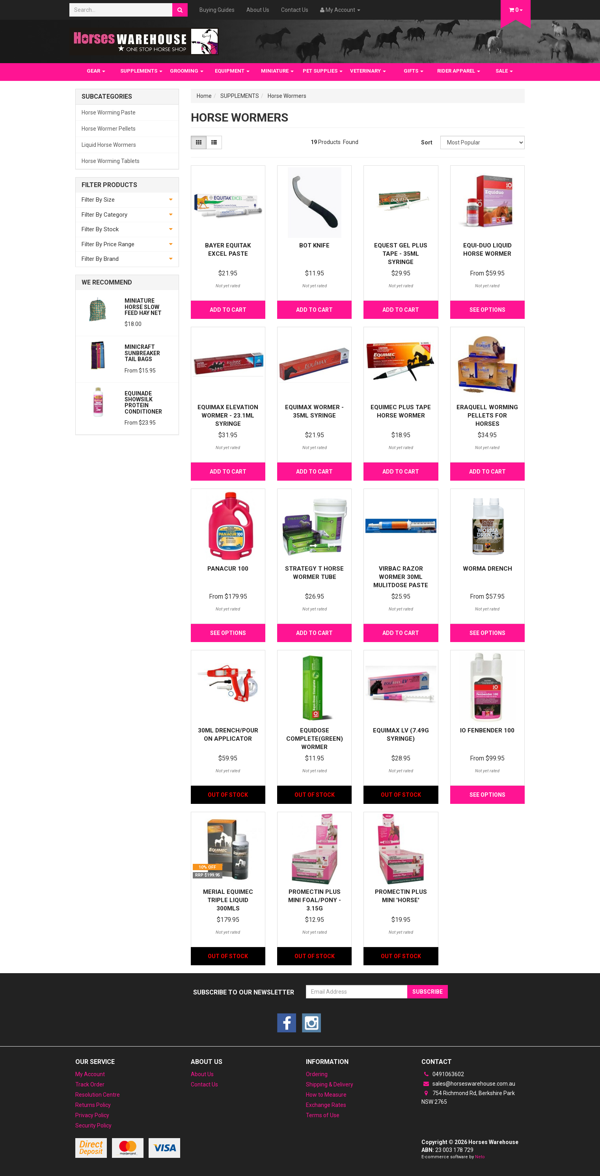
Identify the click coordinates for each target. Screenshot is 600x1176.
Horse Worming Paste (109, 112)
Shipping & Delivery (329, 1084)
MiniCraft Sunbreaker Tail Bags (142, 353)
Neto (480, 1156)
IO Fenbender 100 (487, 730)
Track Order (89, 1084)
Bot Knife (314, 245)
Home (204, 96)
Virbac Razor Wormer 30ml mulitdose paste (400, 577)
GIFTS (413, 71)
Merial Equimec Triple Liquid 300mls (228, 900)
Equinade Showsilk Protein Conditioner (143, 402)
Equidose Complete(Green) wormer (314, 739)
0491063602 (442, 1074)
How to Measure (326, 1095)
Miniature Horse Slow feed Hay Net (143, 307)
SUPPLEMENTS (141, 71)
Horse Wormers (287, 96)
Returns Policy (93, 1105)
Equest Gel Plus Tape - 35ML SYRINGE (400, 254)
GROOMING (186, 71)
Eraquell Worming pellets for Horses (487, 415)
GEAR (96, 71)
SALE (504, 71)
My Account (90, 1074)
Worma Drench (487, 568)
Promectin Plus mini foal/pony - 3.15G (314, 900)
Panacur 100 (227, 568)
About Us (257, 10)
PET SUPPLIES (323, 71)
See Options (487, 310)
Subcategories (107, 96)
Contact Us (294, 10)
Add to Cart (228, 310)
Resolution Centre (97, 1095)
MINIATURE (277, 71)
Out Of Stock (228, 795)
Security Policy (93, 1125)
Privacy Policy (92, 1115)
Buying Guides (217, 10)
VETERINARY (368, 71)
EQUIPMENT (232, 71)
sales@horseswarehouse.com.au (468, 1083)
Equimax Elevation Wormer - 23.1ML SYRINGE (228, 415)
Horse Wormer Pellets (109, 128)
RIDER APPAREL (458, 71)
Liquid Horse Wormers (109, 145)
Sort (426, 142)
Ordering (317, 1074)
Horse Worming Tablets (111, 161)
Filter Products (109, 185)
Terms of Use (322, 1115)
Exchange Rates (326, 1105)
